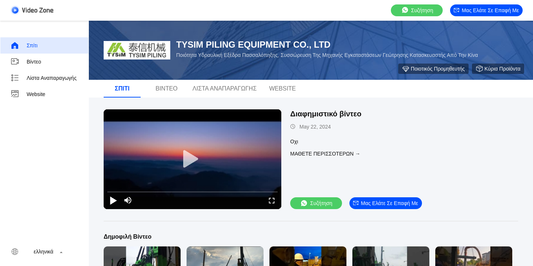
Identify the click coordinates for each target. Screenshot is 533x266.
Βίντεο (25, 61)
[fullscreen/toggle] (271, 200)
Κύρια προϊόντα (498, 68)
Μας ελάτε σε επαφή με (486, 10)
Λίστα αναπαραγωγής (43, 78)
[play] (192, 159)
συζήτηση (417, 10)
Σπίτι (23, 45)
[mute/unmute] (128, 200)
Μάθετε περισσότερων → (325, 154)
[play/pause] (113, 200)
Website (27, 94)
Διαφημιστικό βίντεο (326, 114)
